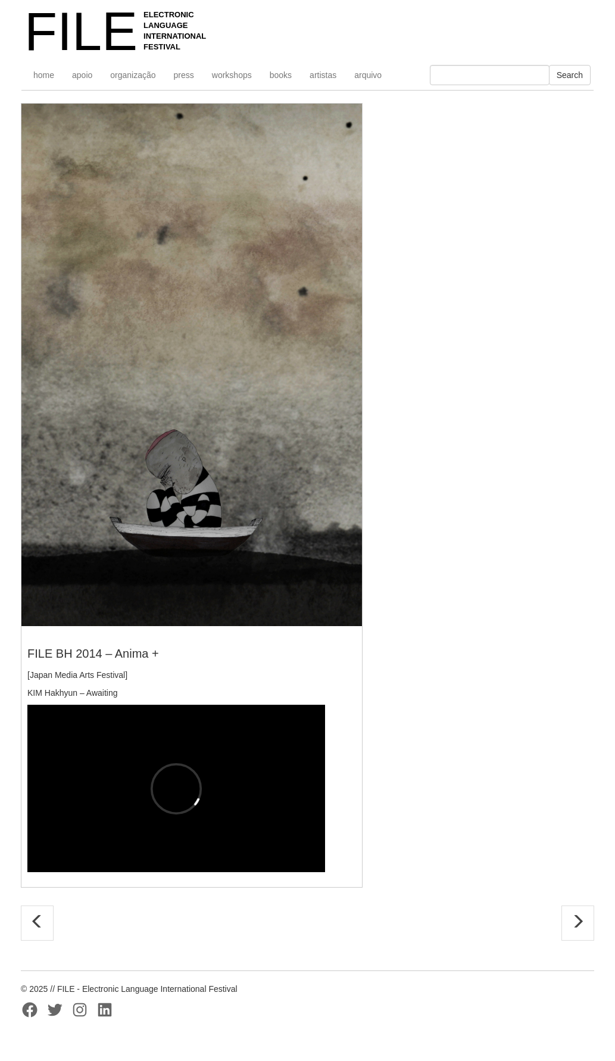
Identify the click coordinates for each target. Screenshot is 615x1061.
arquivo (368, 75)
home (43, 75)
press (184, 75)
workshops (232, 75)
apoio (82, 75)
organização (132, 75)
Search (570, 75)
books (281, 75)
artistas (323, 75)
